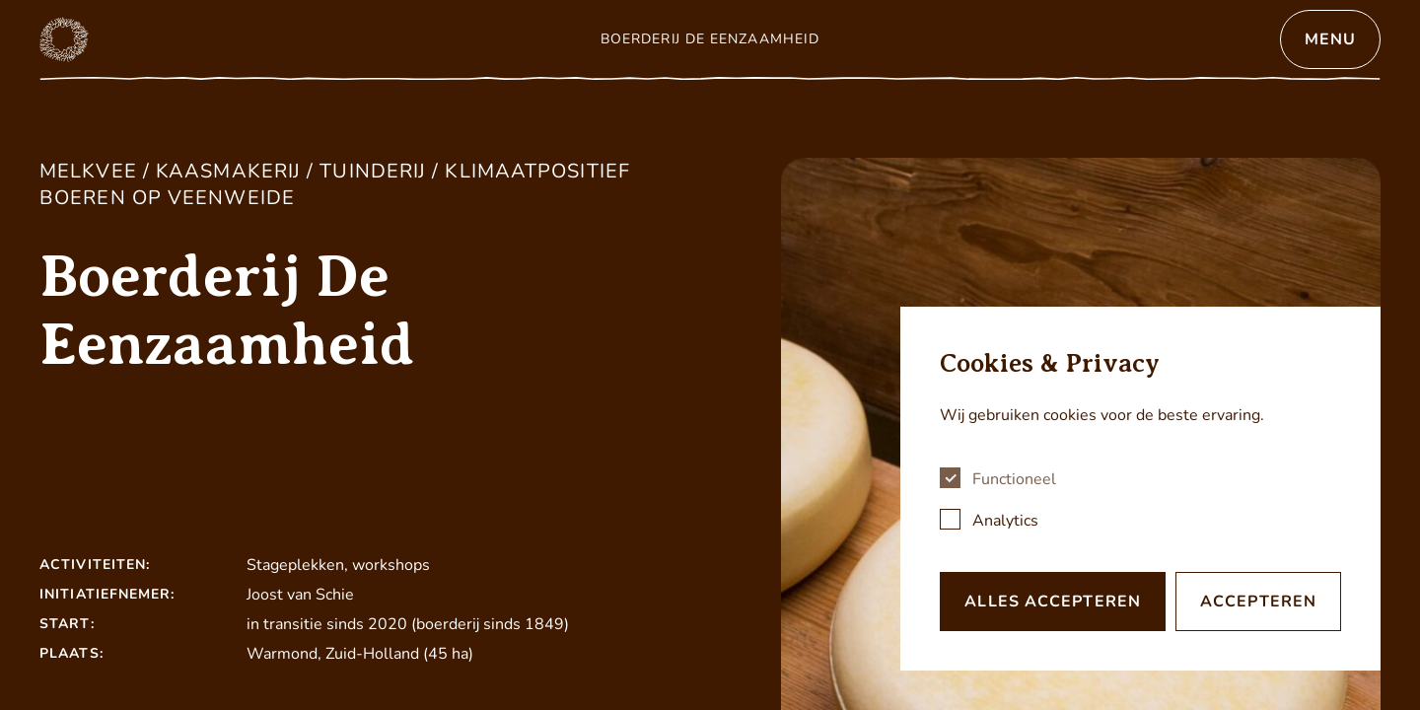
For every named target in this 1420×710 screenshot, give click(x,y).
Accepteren (1258, 601)
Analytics (1005, 521)
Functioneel (1014, 479)
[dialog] (1140, 489)
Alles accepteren (1052, 601)
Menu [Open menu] (1330, 39)
